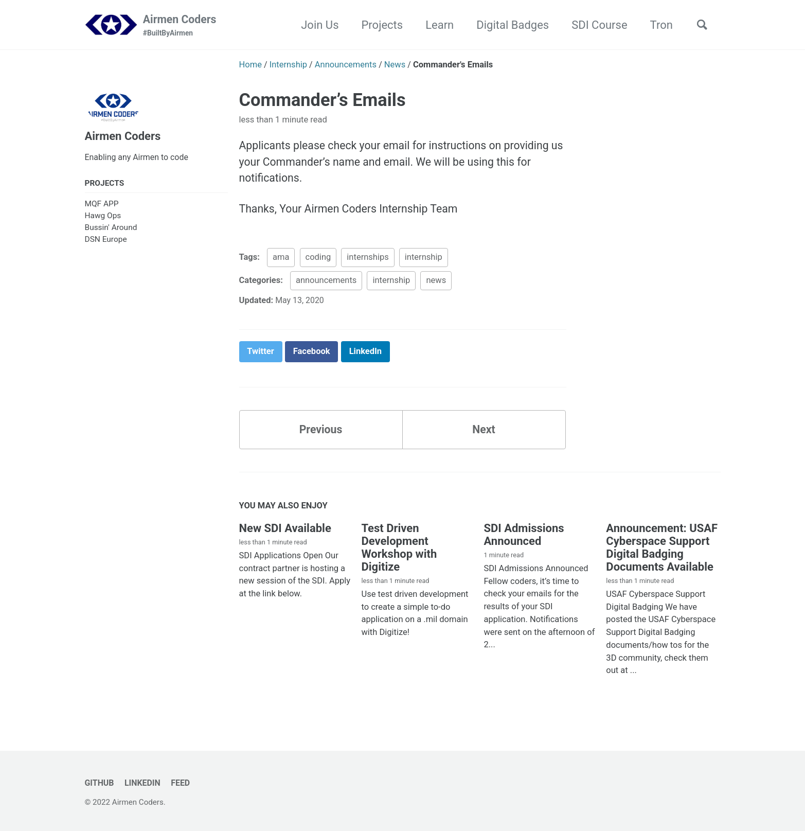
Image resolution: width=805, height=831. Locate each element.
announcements (326, 284)
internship (423, 261)
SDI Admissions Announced (524, 541)
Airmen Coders (183, 26)
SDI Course (595, 25)
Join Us (316, 25)
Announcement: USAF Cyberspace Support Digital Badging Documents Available (662, 553)
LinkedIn (144, 783)
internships (367, 261)
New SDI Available (285, 534)
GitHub (100, 783)
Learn (436, 25)
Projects (378, 25)
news (436, 284)
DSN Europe (106, 242)
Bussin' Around (111, 230)
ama (281, 261)
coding (318, 261)
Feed (183, 783)
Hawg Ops (103, 218)
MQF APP (102, 206)
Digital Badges (509, 25)
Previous (320, 435)
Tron (657, 25)
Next (483, 435)
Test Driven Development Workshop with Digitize (399, 553)
